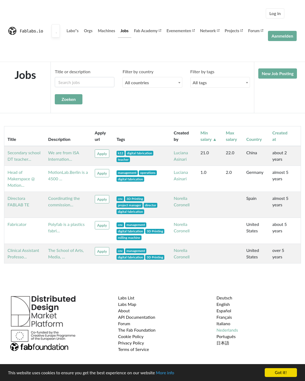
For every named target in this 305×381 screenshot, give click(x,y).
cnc (120, 199)
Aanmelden (282, 35)
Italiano (223, 323)
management (127, 173)
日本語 (222, 342)
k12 (120, 153)
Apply (102, 153)
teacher (123, 159)
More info (165, 373)
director (150, 205)
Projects (234, 30)
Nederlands (227, 329)
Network (209, 30)
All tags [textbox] (200, 82)
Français (224, 317)
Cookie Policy (131, 336)
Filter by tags (202, 71)
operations (147, 173)
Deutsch (224, 297)
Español (223, 310)
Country (254, 139)
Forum (255, 30)
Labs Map (127, 304)
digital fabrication (139, 153)
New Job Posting (278, 73)
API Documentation (136, 317)
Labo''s (73, 30)
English (223, 304)
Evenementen (180, 30)
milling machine (129, 238)
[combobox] (152, 82)
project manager (129, 205)
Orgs (88, 30)
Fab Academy (147, 30)
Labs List (126, 297)
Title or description (72, 71)
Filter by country (137, 71)
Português (225, 336)
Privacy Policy (131, 342)
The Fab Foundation (137, 329)
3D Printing (134, 199)
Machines (106, 30)
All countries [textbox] (137, 82)
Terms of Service (133, 349)
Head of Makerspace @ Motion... (21, 179)
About (124, 310)
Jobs (125, 30)
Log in (275, 13)
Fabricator (17, 224)
